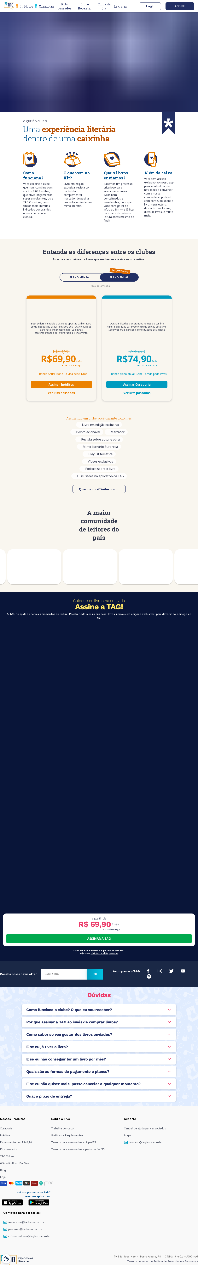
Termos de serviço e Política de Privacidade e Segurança (162, 1261)
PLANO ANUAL (119, 277)
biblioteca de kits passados (104, 953)
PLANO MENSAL (80, 277)
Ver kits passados (61, 393)
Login (150, 6)
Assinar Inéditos (61, 384)
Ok (95, 974)
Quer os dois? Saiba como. (99, 489)
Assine (179, 6)
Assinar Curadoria (137, 384)
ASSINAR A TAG (99, 938)
